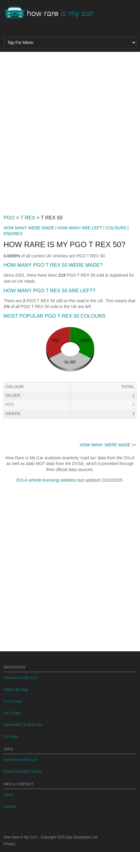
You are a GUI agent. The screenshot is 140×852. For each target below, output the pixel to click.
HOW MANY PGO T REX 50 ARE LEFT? (50, 291)
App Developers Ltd (81, 837)
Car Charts (12, 713)
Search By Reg (16, 689)
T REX (27, 218)
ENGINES (13, 233)
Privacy (9, 844)
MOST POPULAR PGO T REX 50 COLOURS (54, 316)
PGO (9, 218)
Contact (10, 806)
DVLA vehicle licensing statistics (46, 480)
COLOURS (115, 227)
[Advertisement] (70, 131)
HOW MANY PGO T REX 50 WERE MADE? (53, 265)
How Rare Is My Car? (21, 678)
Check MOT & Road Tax (23, 725)
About (8, 795)
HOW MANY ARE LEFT (80, 227)
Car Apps (11, 736)
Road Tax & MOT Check (23, 771)
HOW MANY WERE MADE (29, 227)
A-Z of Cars (13, 701)
